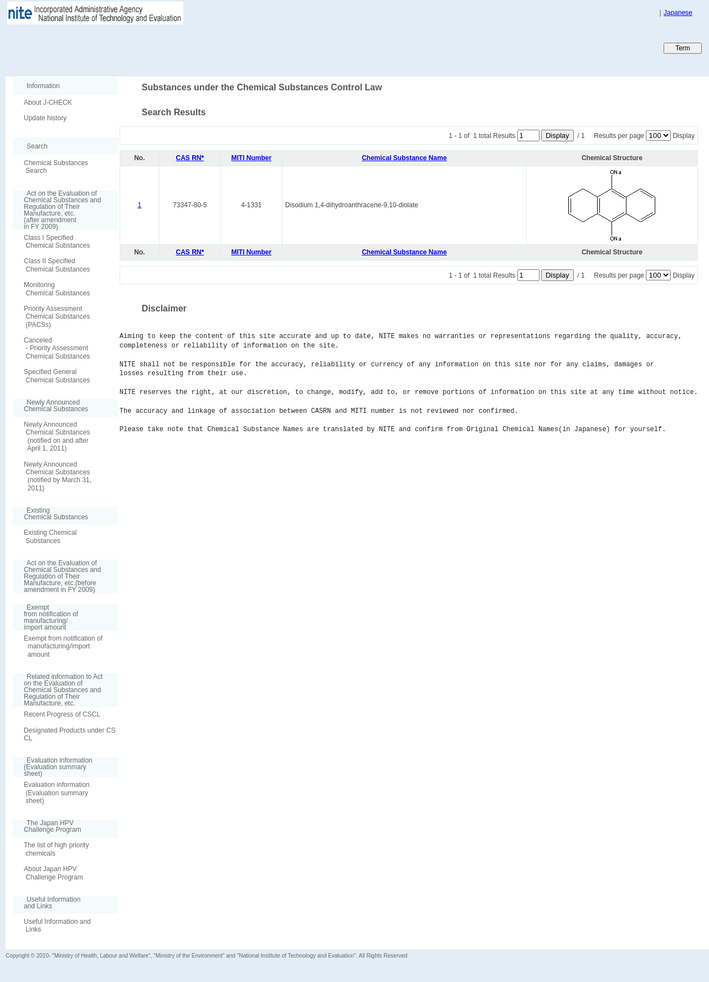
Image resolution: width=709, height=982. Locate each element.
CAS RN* (190, 158)
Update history (45, 118)
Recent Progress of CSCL (62, 714)
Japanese (678, 13)
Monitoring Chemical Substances (57, 288)
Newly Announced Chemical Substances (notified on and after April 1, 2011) (57, 436)
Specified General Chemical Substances (57, 375)
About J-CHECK (48, 102)
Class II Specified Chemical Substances (57, 265)
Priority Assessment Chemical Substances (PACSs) (57, 317)
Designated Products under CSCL (69, 734)
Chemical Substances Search (56, 167)
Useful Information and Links (57, 925)
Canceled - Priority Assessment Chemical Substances (57, 348)
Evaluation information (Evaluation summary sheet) (57, 793)
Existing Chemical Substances (50, 536)
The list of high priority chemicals (56, 849)
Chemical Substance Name (404, 158)
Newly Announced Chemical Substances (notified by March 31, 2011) (57, 476)
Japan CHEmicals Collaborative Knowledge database (140, 47)
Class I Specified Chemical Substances (57, 241)
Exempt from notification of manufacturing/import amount (63, 646)
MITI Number (252, 158)
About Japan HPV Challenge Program (53, 873)
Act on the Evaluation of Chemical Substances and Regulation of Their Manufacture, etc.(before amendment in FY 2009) (57, 576)
